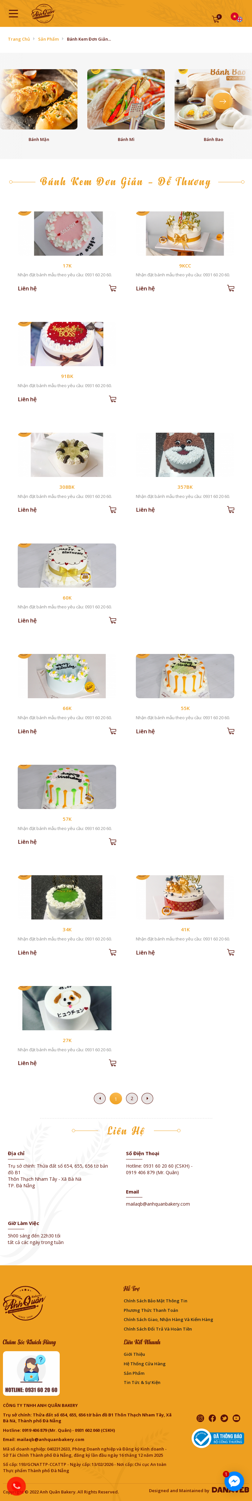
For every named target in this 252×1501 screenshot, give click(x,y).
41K (185, 929)
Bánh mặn (39, 139)
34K (67, 929)
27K (67, 1040)
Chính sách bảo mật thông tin (155, 1301)
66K (67, 708)
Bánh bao (213, 139)
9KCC (185, 265)
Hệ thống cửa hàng (145, 1364)
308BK (66, 487)
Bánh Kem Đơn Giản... (89, 39)
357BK (185, 487)
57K (67, 819)
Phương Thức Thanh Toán (151, 1310)
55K (185, 708)
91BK (67, 376)
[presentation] (29, 101)
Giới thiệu (134, 1354)
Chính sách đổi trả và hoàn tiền (158, 1329)
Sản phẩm (48, 39)
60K (67, 597)
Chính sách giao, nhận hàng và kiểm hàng (168, 1319)
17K (67, 265)
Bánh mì (126, 139)
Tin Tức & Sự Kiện (142, 1382)
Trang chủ (19, 39)
